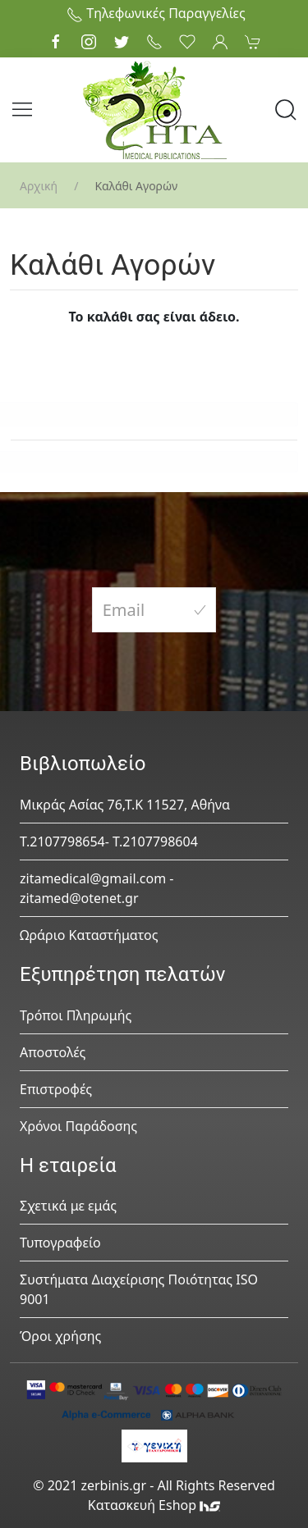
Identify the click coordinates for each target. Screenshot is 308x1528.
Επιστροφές (56, 1089)
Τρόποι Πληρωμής (75, 1015)
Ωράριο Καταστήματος (89, 935)
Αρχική (38, 186)
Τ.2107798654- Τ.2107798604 (109, 841)
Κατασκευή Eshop (154, 1505)
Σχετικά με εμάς (68, 1206)
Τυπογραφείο (60, 1243)
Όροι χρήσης (60, 1336)
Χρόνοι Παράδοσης (78, 1126)
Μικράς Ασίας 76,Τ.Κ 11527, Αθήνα (125, 805)
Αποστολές (52, 1052)
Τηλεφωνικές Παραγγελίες (156, 13)
